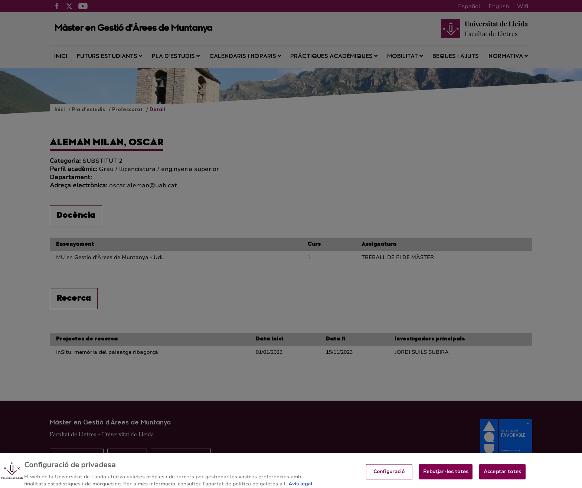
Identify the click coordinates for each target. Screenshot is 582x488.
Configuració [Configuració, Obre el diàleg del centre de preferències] (389, 475)
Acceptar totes (502, 475)
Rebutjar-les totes (445, 475)
